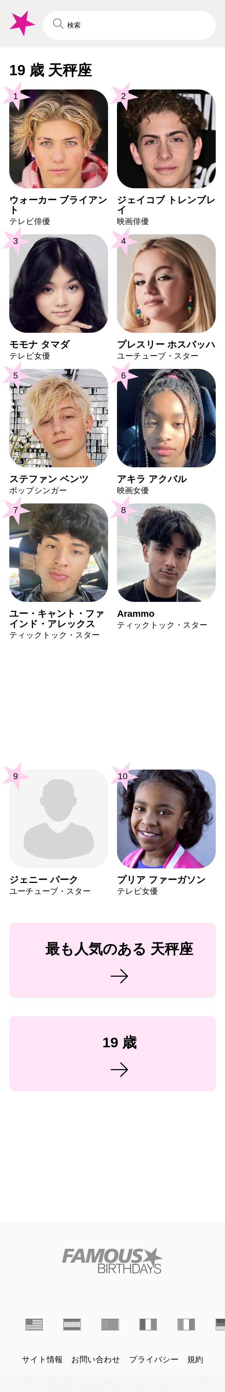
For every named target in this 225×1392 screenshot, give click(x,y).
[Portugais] (110, 1324)
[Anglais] (34, 1324)
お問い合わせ (95, 1359)
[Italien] (186, 1324)
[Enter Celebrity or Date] (129, 25)
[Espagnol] (72, 1324)
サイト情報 (42, 1359)
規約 (195, 1359)
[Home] (112, 1260)
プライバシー (154, 1359)
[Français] (148, 1324)
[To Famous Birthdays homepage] (21, 23)
